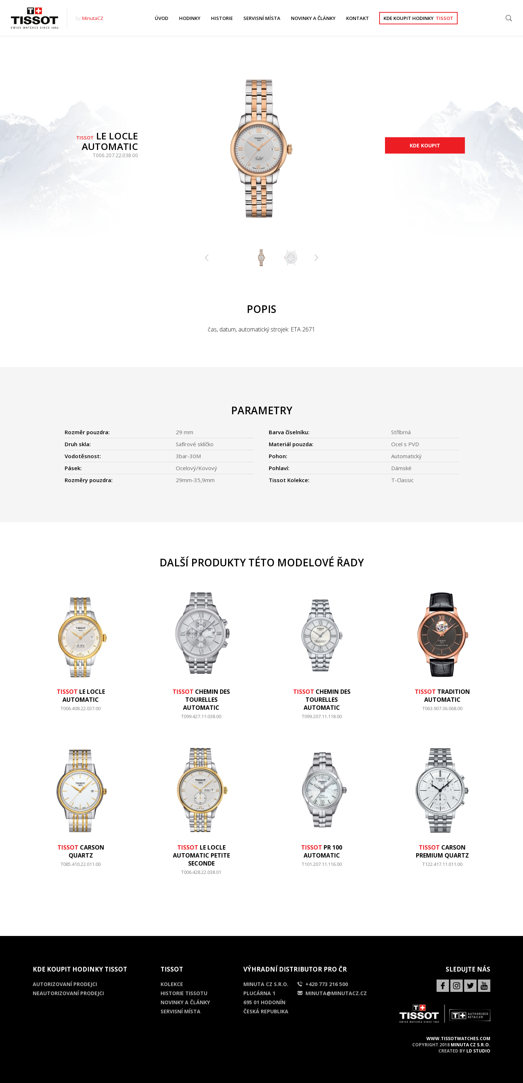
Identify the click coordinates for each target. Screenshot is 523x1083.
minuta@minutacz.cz (332, 993)
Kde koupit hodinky (418, 18)
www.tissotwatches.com (458, 1038)
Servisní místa (180, 1011)
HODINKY (189, 18)
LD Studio (478, 1051)
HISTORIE (222, 18)
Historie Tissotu (184, 993)
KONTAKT (357, 18)
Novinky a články (185, 1002)
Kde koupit (425, 145)
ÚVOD (161, 18)
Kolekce (172, 984)
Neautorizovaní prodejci (68, 993)
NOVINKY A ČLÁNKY (313, 18)
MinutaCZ (92, 18)
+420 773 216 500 (322, 984)
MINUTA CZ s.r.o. (470, 1045)
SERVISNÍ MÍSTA (261, 18)
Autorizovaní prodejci (65, 984)
